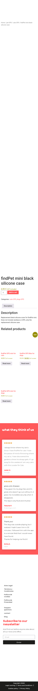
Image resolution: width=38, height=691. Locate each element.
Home (3, 23)
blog (5, 617)
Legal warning (10, 685)
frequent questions (8, 609)
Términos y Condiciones (8, 590)
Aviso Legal (8, 586)
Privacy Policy (25, 688)
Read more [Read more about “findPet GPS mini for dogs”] (7, 401)
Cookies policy (13, 688)
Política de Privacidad (8, 601)
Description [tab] (8, 306)
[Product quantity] (4, 293)
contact (7, 613)
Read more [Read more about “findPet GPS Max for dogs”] (25, 363)
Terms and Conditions (24, 685)
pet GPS (9, 23)
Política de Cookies (8, 596)
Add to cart (13, 292)
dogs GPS (20, 299)
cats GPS (16, 23)
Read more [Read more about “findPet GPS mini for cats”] (7, 363)
